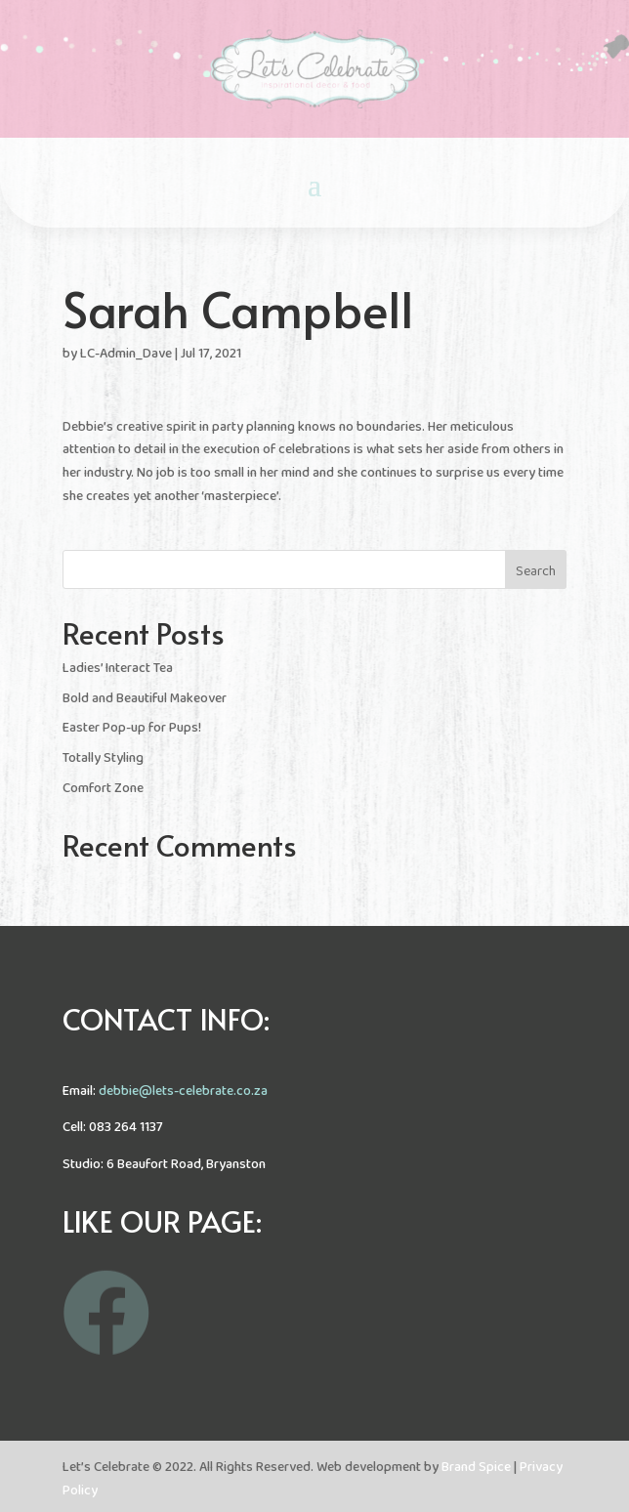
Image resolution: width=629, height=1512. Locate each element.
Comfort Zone (103, 788)
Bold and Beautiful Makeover (145, 699)
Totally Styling (103, 758)
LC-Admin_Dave (126, 354)
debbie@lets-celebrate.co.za (183, 1091)
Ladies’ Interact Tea (118, 668)
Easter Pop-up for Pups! (132, 728)
